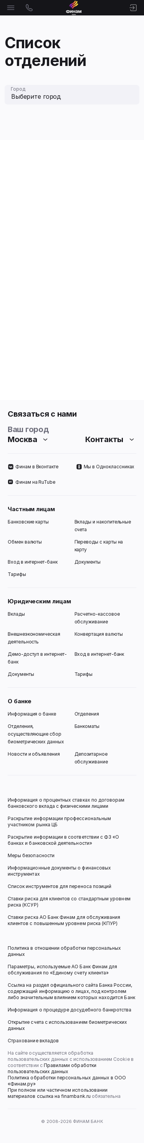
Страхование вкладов (33, 1040)
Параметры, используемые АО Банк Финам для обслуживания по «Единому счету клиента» (63, 970)
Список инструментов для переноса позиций (59, 886)
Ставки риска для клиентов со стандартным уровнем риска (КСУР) (70, 902)
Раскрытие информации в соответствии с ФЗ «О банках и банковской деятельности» (64, 840)
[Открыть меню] (10, 7)
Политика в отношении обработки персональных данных (65, 951)
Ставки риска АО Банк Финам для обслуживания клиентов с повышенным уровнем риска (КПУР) (64, 920)
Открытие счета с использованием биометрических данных (68, 1025)
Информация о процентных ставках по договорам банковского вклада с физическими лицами (67, 803)
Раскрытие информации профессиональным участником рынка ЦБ (60, 821)
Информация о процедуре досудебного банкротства (70, 1013)
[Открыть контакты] (29, 7)
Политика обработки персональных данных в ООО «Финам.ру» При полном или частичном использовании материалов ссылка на (67, 1087)
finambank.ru (76, 1096)
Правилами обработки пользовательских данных (53, 1068)
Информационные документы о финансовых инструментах (60, 871)
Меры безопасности (31, 855)
